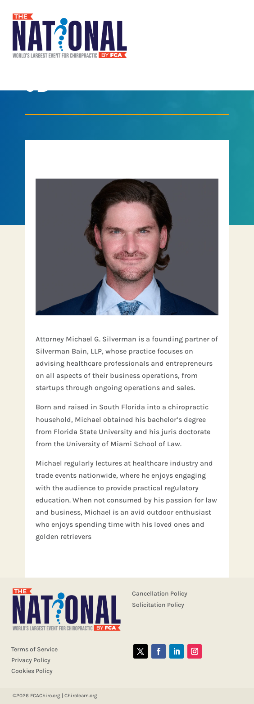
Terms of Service (34, 649)
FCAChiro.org (45, 695)
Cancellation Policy (159, 593)
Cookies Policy (32, 671)
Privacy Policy (30, 660)
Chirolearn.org (80, 695)
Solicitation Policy (158, 605)
